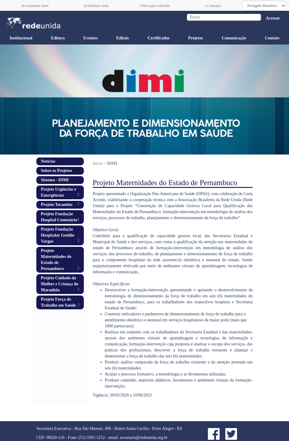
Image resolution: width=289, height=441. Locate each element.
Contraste (213, 6)
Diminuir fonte (96, 6)
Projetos (195, 38)
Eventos (91, 38)
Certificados (158, 38)
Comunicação (234, 38)
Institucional (21, 38)
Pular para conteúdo (154, 6)
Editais (122, 38)
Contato (272, 38)
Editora (58, 38)
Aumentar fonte (35, 6)
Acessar (273, 18)
